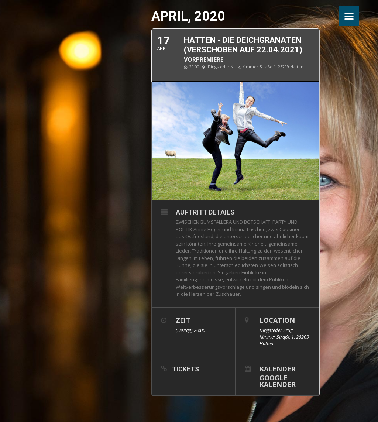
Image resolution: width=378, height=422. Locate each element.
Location (277, 320)
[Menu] (349, 16)
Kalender (278, 368)
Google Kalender (278, 380)
